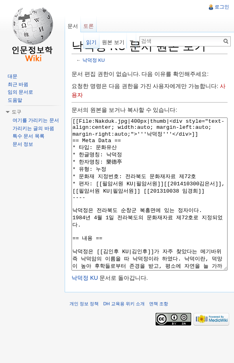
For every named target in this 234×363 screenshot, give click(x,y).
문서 (72, 26)
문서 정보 (23, 144)
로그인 (222, 7)
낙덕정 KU (93, 60)
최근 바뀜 (18, 84)
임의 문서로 (20, 92)
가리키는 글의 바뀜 (33, 128)
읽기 (91, 42)
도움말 (15, 100)
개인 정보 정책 (84, 334)
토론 (88, 26)
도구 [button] (16, 112)
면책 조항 (158, 334)
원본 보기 (113, 42)
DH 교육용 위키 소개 (123, 334)
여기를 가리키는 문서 (36, 120)
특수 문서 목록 (28, 136)
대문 (12, 76)
